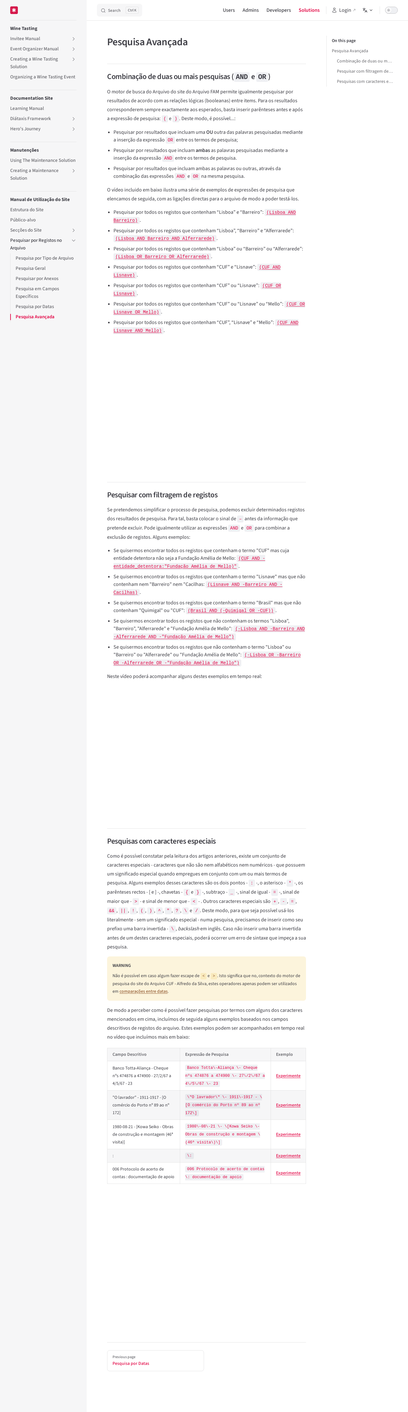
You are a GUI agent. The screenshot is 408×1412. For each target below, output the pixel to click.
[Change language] (368, 10)
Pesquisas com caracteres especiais (365, 81)
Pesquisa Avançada (350, 51)
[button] (74, 39)
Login (341, 10)
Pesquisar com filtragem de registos (365, 71)
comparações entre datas (144, 991)
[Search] (119, 10)
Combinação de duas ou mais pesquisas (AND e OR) (365, 61)
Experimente (288, 1076)
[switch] (391, 10)
